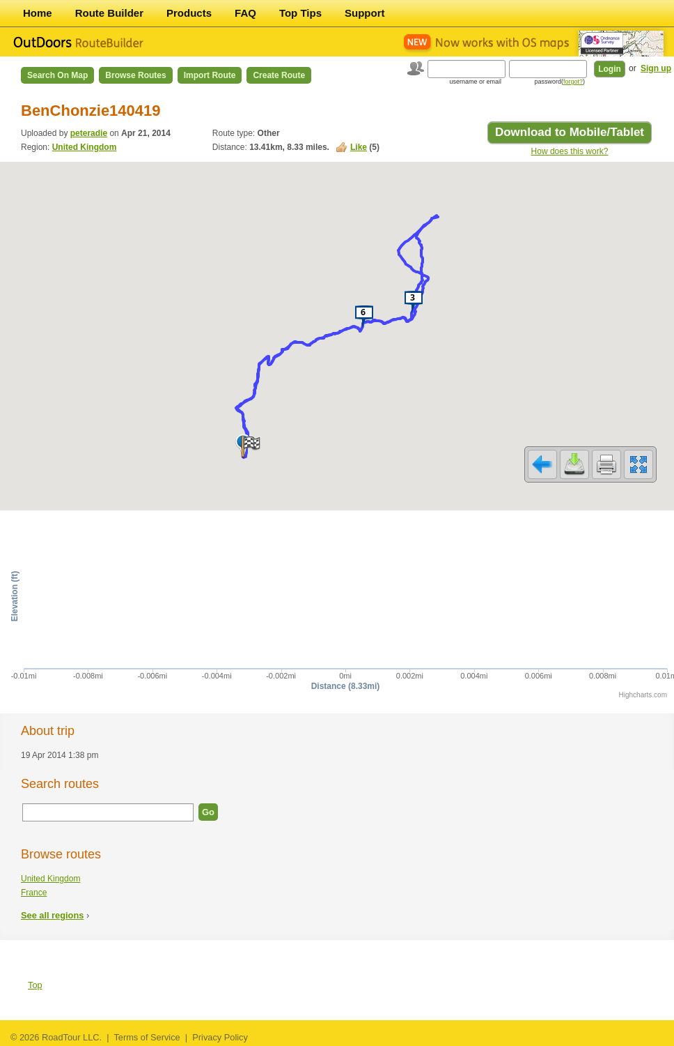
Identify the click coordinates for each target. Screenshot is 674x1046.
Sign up (656, 68)
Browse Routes (135, 75)
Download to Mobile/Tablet (569, 132)
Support (365, 13)
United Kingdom (84, 147)
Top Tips (300, 13)
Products (189, 13)
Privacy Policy (220, 1037)
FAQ (245, 13)
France (34, 892)
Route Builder (109, 13)
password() (559, 81)
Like (358, 147)
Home (37, 13)
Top (35, 985)
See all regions (52, 915)
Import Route (210, 75)
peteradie (88, 133)
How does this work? (570, 151)
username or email (475, 81)
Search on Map (57, 75)
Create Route (279, 75)
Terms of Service (146, 1037)
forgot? (573, 81)
